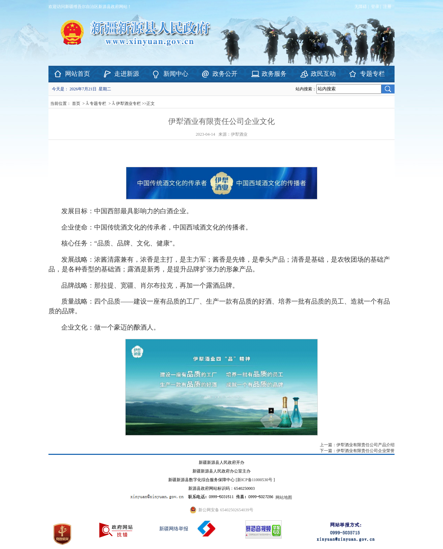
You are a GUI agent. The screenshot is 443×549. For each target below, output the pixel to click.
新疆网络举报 (173, 528)
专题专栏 (372, 73)
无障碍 (360, 6)
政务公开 (225, 73)
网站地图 (283, 497)
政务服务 (274, 73)
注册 (388, 6)
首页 (76, 103)
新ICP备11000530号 (254, 479)
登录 (375, 6)
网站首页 (77, 73)
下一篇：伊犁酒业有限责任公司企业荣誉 (357, 450)
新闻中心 (175, 73)
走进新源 (126, 73)
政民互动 (323, 73)
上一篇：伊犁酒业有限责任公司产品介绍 (357, 444)
